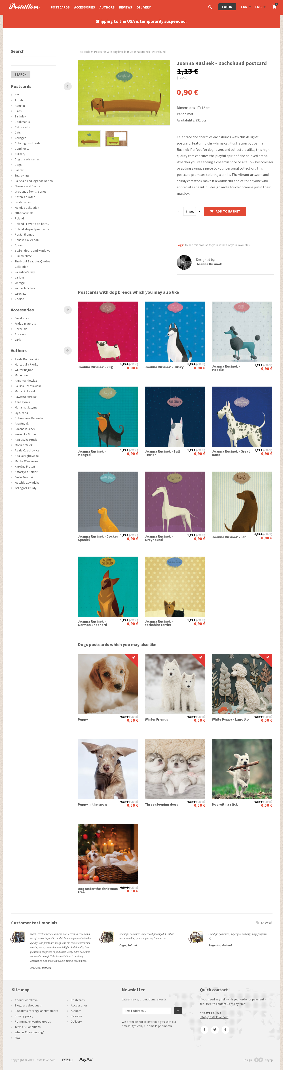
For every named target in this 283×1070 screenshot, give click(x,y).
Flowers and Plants (27, 186)
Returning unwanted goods (33, 1021)
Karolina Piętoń (25, 466)
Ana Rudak (22, 423)
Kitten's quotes (25, 197)
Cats (18, 132)
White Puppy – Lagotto (230, 719)
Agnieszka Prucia (26, 440)
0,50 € (132, 720)
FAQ (17, 1038)
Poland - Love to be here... (32, 224)
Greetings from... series (30, 191)
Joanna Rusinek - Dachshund (148, 52)
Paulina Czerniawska (28, 386)
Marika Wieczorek (26, 461)
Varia (18, 340)
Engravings (22, 175)
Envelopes (22, 318)
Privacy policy (24, 1016)
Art (17, 95)
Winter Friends (156, 719)
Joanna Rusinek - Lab (229, 537)
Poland (19, 218)
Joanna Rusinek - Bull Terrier (162, 453)
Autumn (20, 106)
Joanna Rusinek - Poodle (226, 368)
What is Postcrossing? (29, 1032)
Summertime (23, 256)
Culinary (20, 154)
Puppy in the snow (92, 804)
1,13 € (124, 364)
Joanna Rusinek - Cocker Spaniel (98, 538)
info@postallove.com (214, 1017)
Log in (227, 7)
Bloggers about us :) (28, 1005)
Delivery (144, 7)
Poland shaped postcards (32, 229)
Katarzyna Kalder (26, 472)
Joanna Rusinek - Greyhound (159, 538)
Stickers (20, 334)
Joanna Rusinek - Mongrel (92, 453)
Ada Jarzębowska (27, 456)
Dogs (18, 165)
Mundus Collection (27, 208)
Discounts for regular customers (36, 1011)
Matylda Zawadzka (27, 483)
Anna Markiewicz (26, 381)
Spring (19, 245)
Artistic (19, 100)
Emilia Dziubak (24, 477)
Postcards (60, 7)
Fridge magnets (25, 323)
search (21, 74)
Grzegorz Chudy (25, 488)
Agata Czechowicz (27, 450)
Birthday (20, 116)
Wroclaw (20, 293)
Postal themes (24, 234)
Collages (20, 138)
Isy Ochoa (21, 413)
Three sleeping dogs (161, 804)
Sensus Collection (27, 240)
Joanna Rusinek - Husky (164, 367)
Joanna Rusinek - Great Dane (231, 453)
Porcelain (21, 329)
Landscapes (23, 202)
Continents (22, 149)
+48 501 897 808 (210, 1012)
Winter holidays (25, 288)
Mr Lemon (21, 375)
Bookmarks (22, 122)
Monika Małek (24, 445)
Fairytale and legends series (34, 181)
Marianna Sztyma (26, 407)
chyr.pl (264, 1060)
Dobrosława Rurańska (29, 418)
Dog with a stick (225, 804)
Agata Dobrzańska (27, 359)
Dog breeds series (27, 159)
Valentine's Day (25, 272)
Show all (264, 923)
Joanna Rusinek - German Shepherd (92, 623)
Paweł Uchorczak (26, 397)
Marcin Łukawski (25, 391)
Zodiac (19, 299)
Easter (19, 170)
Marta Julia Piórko (26, 364)
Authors (107, 7)
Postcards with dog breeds (110, 52)
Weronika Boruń (25, 434)
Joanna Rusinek (25, 429)
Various (20, 277)
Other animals (24, 213)
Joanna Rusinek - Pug (95, 367)
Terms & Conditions (28, 1027)
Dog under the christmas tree (98, 890)
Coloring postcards (27, 143)
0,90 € (132, 367)
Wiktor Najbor (24, 370)
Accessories (84, 7)
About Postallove (26, 1000)
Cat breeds (22, 127)
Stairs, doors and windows (32, 251)
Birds (18, 111)
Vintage (20, 283)
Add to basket (225, 211)
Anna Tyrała (22, 402)
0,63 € (124, 717)
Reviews (125, 7)
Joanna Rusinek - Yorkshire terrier (159, 623)
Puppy (83, 719)
